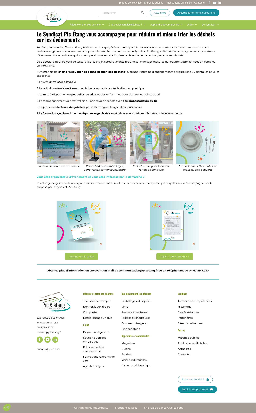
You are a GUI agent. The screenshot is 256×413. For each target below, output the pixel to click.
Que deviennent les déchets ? (127, 24)
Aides (192, 24)
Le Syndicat (210, 24)
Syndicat (182, 294)
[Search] (142, 13)
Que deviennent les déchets (136, 294)
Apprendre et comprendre (166, 24)
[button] (7, 407)
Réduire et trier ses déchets (87, 24)
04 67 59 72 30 (45, 327)
